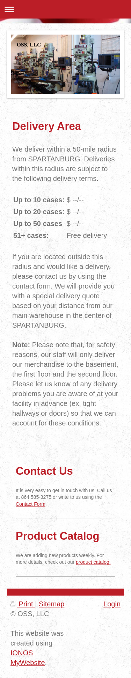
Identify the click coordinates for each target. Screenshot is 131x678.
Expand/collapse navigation (65, 9)
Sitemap (51, 604)
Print (22, 604)
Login (112, 604)
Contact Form (30, 504)
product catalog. (93, 562)
